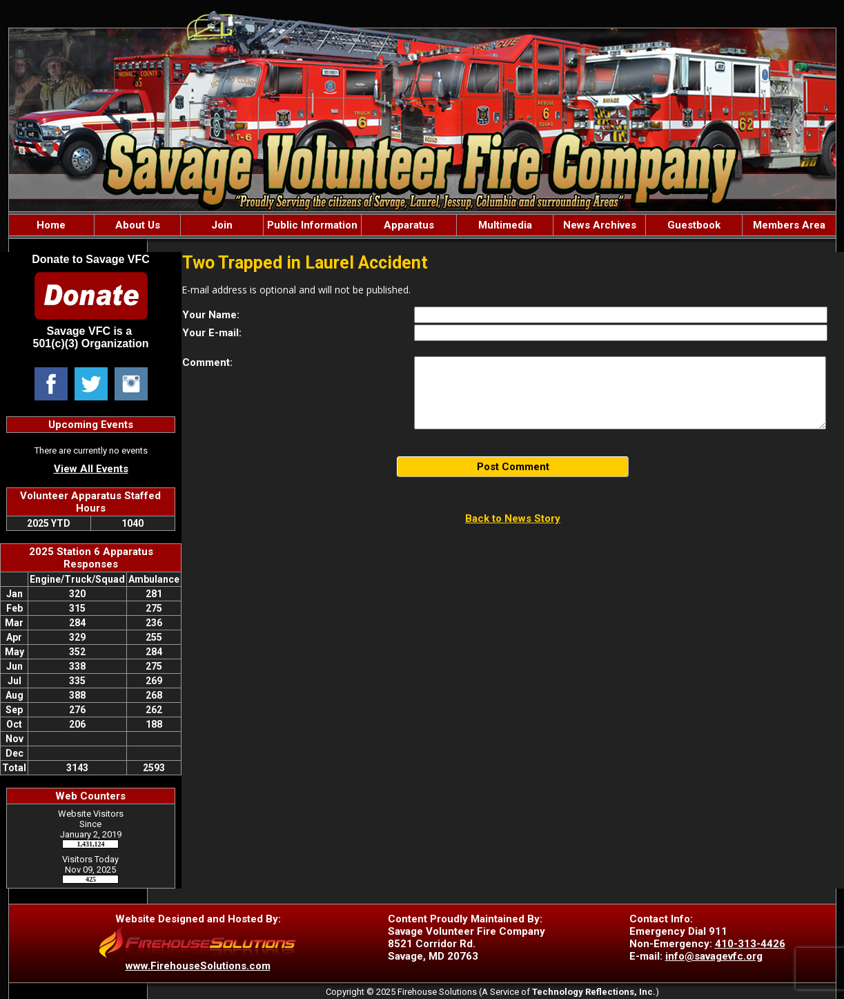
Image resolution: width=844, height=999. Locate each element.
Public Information (312, 225)
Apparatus (409, 225)
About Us (137, 225)
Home (51, 225)
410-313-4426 (750, 944)
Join (222, 225)
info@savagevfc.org (714, 956)
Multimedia (505, 225)
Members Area (789, 225)
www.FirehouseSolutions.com (198, 966)
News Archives (599, 225)
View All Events (91, 469)
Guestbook (693, 225)
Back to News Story (512, 518)
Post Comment (513, 466)
